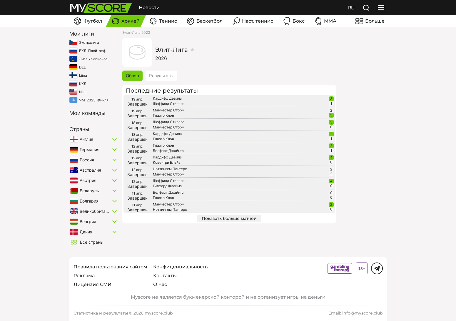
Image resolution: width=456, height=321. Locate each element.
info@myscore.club (362, 313)
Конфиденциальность (180, 267)
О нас (160, 284)
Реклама (84, 275)
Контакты (165, 275)
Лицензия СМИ (92, 284)
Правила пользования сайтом (110, 267)
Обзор (132, 75)
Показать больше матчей (229, 218)
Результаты (161, 75)
